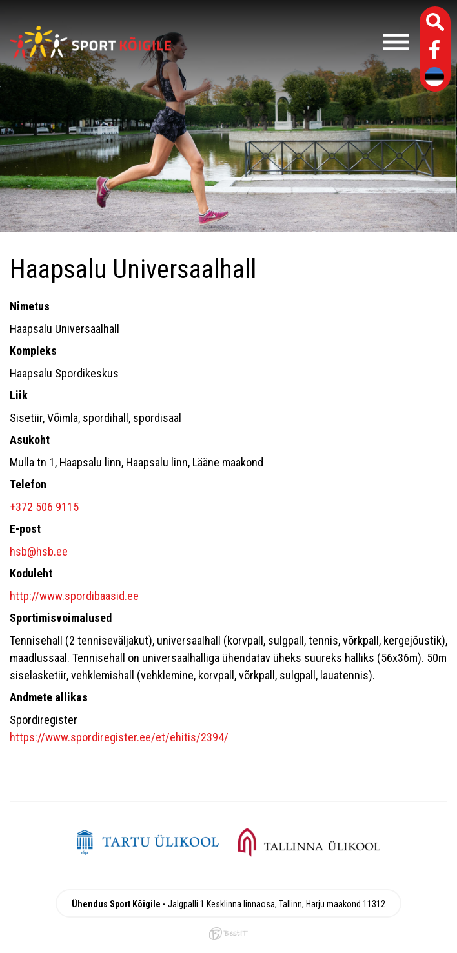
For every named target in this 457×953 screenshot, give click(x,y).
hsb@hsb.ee (39, 551)
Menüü (296, 42)
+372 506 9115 (44, 507)
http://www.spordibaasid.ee (74, 596)
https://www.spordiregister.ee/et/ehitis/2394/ (119, 737)
